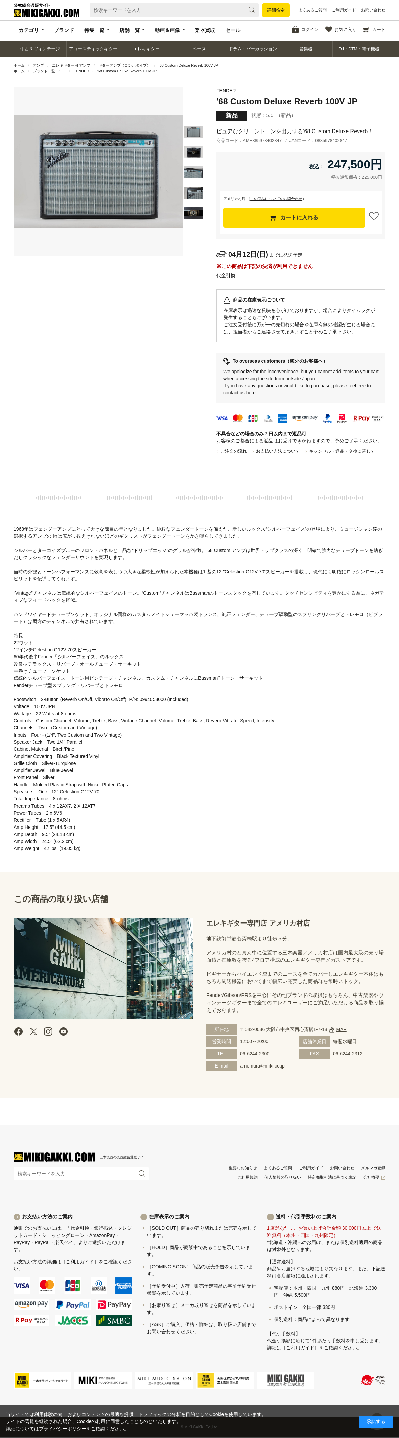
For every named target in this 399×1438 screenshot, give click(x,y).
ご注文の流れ (233, 451)
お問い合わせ (373, 10)
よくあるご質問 (312, 10)
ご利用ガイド (344, 10)
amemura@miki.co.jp (262, 1066)
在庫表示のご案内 (169, 1216)
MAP (341, 1029)
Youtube (63, 1031)
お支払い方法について (278, 451)
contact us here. (240, 393)
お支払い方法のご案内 (47, 1216)
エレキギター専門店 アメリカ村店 (258, 923)
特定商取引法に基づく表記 (332, 1177)
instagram (48, 1031)
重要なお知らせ (243, 1168)
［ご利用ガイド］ (80, 1261)
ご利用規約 (247, 1177)
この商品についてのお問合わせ (276, 199)
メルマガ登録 (373, 1168)
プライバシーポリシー (62, 1428)
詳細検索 (276, 10)
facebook (19, 1031)
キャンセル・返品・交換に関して (342, 451)
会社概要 (371, 1177)
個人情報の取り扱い (282, 1177)
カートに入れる (299, 217)
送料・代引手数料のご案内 (306, 1216)
